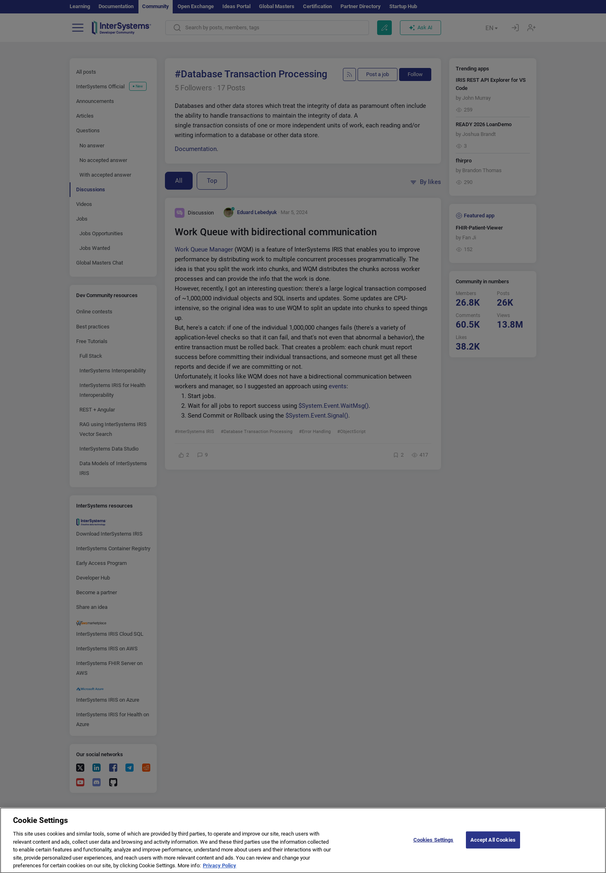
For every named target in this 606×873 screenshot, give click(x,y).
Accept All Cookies (493, 847)
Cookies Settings (433, 847)
